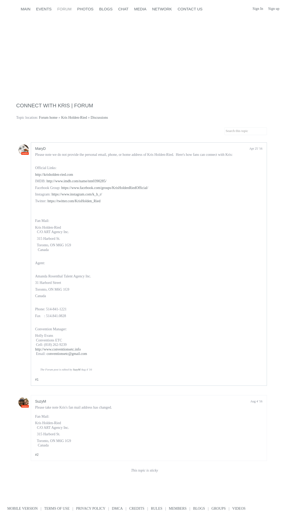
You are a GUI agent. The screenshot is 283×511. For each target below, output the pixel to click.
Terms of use (57, 508)
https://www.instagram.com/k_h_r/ (77, 194)
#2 (37, 455)
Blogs (199, 508)
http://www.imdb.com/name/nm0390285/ (76, 181)
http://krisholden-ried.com (54, 175)
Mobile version (22, 508)
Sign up (273, 9)
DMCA (117, 508)
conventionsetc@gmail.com (67, 354)
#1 (37, 379)
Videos (238, 508)
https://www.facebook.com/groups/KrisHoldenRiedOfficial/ (104, 188)
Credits (136, 508)
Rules (156, 508)
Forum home (48, 118)
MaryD (40, 148)
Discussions (99, 118)
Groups (219, 508)
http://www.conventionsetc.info (58, 349)
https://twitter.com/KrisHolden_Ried (73, 201)
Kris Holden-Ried (74, 118)
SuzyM (76, 369)
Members (177, 508)
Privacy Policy (90, 508)
